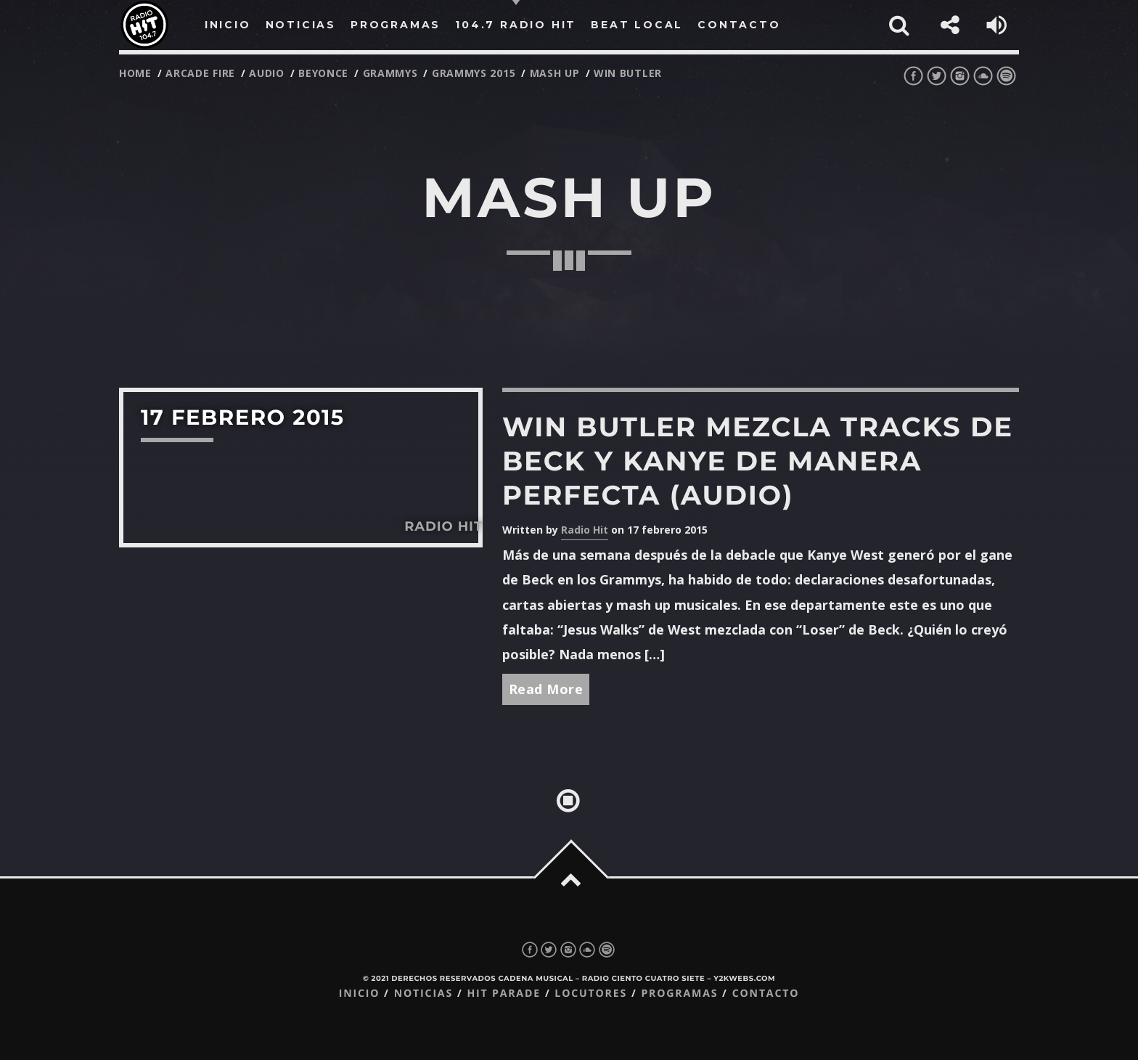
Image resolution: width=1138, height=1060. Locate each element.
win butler (628, 73)
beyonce (323, 73)
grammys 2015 (473, 73)
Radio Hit (584, 530)
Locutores (590, 993)
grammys (390, 73)
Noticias (423, 993)
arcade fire (200, 73)
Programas (679, 993)
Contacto (766, 993)
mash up (555, 73)
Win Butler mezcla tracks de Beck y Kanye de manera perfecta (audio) (757, 461)
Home (135, 73)
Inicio (359, 993)
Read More (546, 689)
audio (266, 73)
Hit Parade (503, 993)
